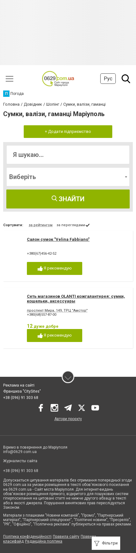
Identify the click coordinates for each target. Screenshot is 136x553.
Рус (108, 79)
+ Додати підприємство (68, 131)
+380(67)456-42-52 (41, 254)
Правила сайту (66, 536)
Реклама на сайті (18, 385)
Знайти (68, 199)
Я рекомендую (55, 268)
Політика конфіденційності (27, 536)
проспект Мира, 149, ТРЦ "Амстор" (57, 310)
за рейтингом (41, 225)
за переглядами (71, 225)
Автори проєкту (68, 419)
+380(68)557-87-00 (41, 315)
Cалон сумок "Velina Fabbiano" (58, 239)
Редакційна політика (43, 541)
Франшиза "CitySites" (22, 391)
